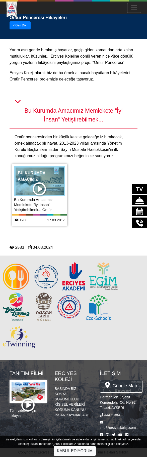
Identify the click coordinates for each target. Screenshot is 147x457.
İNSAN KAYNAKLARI (71, 415)
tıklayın (15, 416)
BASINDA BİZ (65, 389)
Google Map (121, 385)
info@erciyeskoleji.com (118, 428)
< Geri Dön (20, 25)
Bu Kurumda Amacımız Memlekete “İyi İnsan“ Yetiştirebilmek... (73, 115)
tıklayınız (122, 444)
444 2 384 (112, 415)
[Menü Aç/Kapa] (134, 8)
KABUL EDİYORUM (75, 451)
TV (139, 189)
